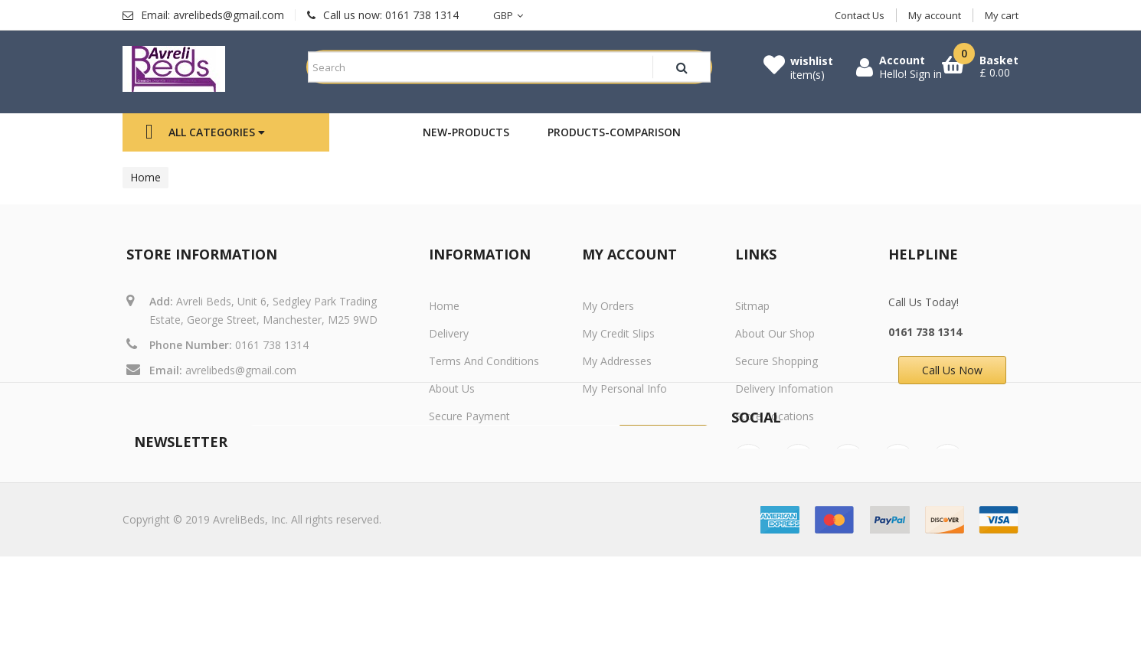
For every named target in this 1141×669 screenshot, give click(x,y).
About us (452, 388)
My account (934, 15)
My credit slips (618, 333)
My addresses (617, 361)
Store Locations (774, 416)
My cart (1001, 15)
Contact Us (859, 15)
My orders (608, 306)
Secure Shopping (776, 361)
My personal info (624, 388)
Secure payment (469, 416)
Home (145, 177)
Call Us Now (952, 370)
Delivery (449, 333)
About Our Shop (775, 333)
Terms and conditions (484, 361)
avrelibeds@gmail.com (240, 370)
